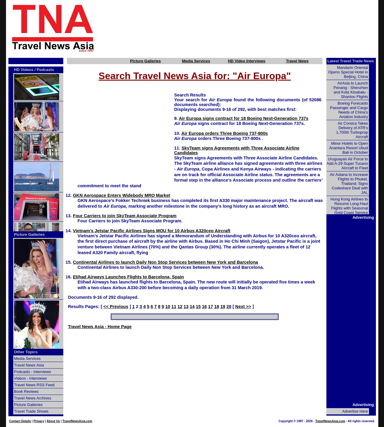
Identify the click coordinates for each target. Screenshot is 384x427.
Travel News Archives (33, 398)
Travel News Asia (29, 365)
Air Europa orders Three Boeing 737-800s (224, 133)
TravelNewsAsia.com (77, 421)
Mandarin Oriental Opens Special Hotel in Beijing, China (348, 72)
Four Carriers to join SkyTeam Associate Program (124, 215)
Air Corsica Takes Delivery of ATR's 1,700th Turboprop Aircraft (352, 130)
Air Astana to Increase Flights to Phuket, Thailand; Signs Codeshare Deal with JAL (349, 183)
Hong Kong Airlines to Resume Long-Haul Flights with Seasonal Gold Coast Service (349, 206)
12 (180, 306)
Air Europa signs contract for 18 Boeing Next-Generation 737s (243, 118)
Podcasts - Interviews (32, 371)
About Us (53, 421)
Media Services (196, 61)
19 (222, 306)
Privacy (39, 421)
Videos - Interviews (30, 378)
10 (167, 306)
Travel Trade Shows (31, 411)
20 (228, 306)
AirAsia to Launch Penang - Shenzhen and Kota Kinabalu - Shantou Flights (351, 90)
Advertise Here (355, 411)
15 (198, 306)
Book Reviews (26, 391)
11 (173, 306)
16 (204, 306)
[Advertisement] (246, 27)
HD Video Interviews (247, 61)
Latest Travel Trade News (350, 61)
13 (186, 306)
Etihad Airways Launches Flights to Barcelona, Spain (128, 276)
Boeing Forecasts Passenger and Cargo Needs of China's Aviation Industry (349, 110)
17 (210, 306)
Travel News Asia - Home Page (100, 326)
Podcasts (45, 69)
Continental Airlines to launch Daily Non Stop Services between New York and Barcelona (165, 262)
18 (216, 306)
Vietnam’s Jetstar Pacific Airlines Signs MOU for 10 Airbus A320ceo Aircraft (151, 230)
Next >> (243, 306)
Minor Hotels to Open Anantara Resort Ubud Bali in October (348, 148)
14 (192, 306)
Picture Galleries (145, 61)
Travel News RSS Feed (34, 385)
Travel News (297, 61)
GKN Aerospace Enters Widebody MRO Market (121, 195)
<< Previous (116, 306)
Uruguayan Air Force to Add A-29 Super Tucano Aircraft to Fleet (347, 163)
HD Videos (24, 69)
